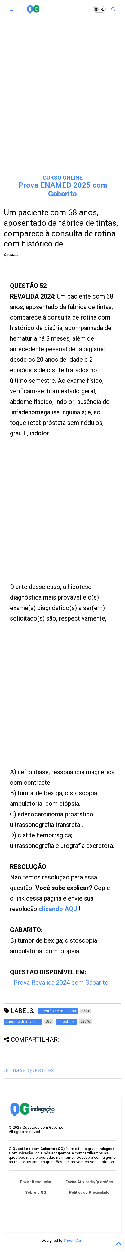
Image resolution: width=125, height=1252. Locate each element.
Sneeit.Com (73, 1240)
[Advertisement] (62, 102)
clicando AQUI (59, 909)
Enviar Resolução (35, 1182)
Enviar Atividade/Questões (89, 1182)
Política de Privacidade (89, 1192)
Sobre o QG (35, 1192)
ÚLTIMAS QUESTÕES (29, 1071)
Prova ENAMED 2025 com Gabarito (62, 189)
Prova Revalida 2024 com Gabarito (61, 982)
